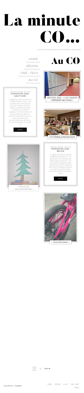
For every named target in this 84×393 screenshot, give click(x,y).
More (20, 118)
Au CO (35, 69)
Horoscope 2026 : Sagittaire (20, 83)
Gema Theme (8, 386)
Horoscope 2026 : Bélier (60, 150)
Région (34, 61)
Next (47, 369)
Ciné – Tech (31, 65)
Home (35, 57)
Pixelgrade (18, 386)
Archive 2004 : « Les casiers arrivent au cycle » (62, 99)
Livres (76, 387)
